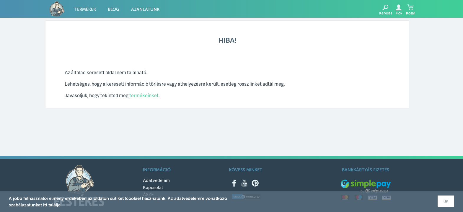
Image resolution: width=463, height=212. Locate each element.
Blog (113, 9)
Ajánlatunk (145, 9)
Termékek (85, 9)
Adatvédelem (156, 180)
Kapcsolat (153, 187)
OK (446, 201)
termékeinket (144, 95)
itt (45, 205)
